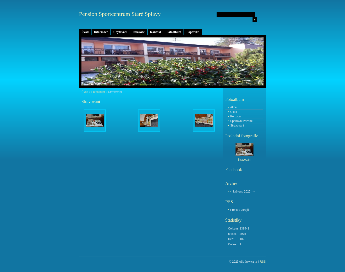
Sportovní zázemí (241, 121)
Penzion (235, 116)
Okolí (233, 112)
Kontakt (155, 32)
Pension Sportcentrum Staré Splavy (120, 14)
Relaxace (138, 32)
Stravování (237, 125)
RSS (263, 261)
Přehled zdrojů (239, 210)
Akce (233, 107)
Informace (101, 32)
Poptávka (192, 32)
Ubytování (120, 32)
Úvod (85, 32)
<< (230, 191)
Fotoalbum (174, 32)
